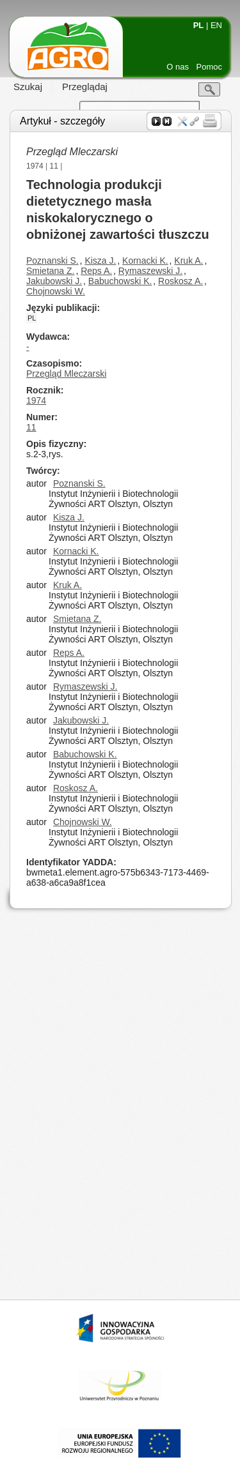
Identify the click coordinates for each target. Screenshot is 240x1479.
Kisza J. (100, 260)
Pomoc (209, 67)
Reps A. (96, 271)
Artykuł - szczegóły (62, 121)
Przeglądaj (85, 86)
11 (54, 166)
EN (216, 25)
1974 (35, 166)
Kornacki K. (145, 260)
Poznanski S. (52, 260)
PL (198, 25)
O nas (177, 67)
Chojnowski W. (55, 291)
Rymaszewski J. (150, 271)
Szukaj (27, 86)
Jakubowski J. (54, 281)
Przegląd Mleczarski (66, 373)
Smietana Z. (50, 271)
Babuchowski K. (120, 281)
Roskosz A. (180, 281)
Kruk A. (188, 260)
